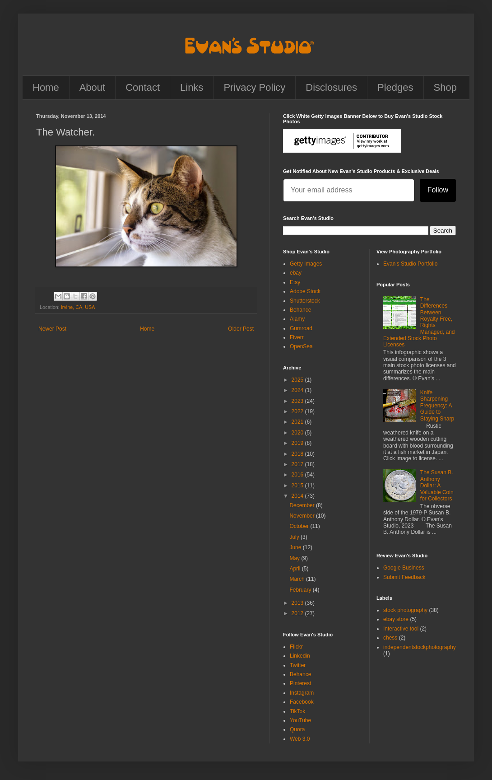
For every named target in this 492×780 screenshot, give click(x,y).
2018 (298, 454)
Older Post (241, 329)
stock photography (405, 610)
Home (45, 87)
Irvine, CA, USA (78, 307)
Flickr (296, 647)
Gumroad (301, 328)
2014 (298, 496)
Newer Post (52, 329)
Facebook (302, 702)
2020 (298, 433)
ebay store (395, 619)
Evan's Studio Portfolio (410, 264)
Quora (297, 729)
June (295, 547)
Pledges (395, 87)
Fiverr (297, 337)
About (92, 87)
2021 (298, 422)
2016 (298, 475)
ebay (296, 273)
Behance (300, 310)
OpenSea (301, 346)
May (295, 558)
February (300, 590)
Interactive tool (400, 629)
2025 (298, 380)
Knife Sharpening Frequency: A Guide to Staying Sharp (437, 405)
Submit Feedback (404, 577)
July (295, 537)
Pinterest (300, 683)
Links (191, 87)
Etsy (295, 282)
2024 (298, 390)
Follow (437, 190)
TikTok (297, 711)
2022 (298, 411)
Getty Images (306, 264)
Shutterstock (305, 301)
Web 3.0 (300, 739)
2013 (298, 603)
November (302, 516)
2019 (298, 443)
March (297, 579)
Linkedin (300, 656)
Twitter (298, 665)
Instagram (302, 693)
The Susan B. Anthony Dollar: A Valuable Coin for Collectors (437, 485)
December (302, 505)
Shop (445, 87)
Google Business (403, 568)
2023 (298, 401)
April (295, 568)
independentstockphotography (419, 647)
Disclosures (331, 87)
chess (390, 638)
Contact (142, 87)
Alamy (297, 319)
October (299, 526)
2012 (298, 613)
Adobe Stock (305, 291)
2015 (298, 485)
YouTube (300, 720)
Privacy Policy (254, 87)
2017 (298, 464)
